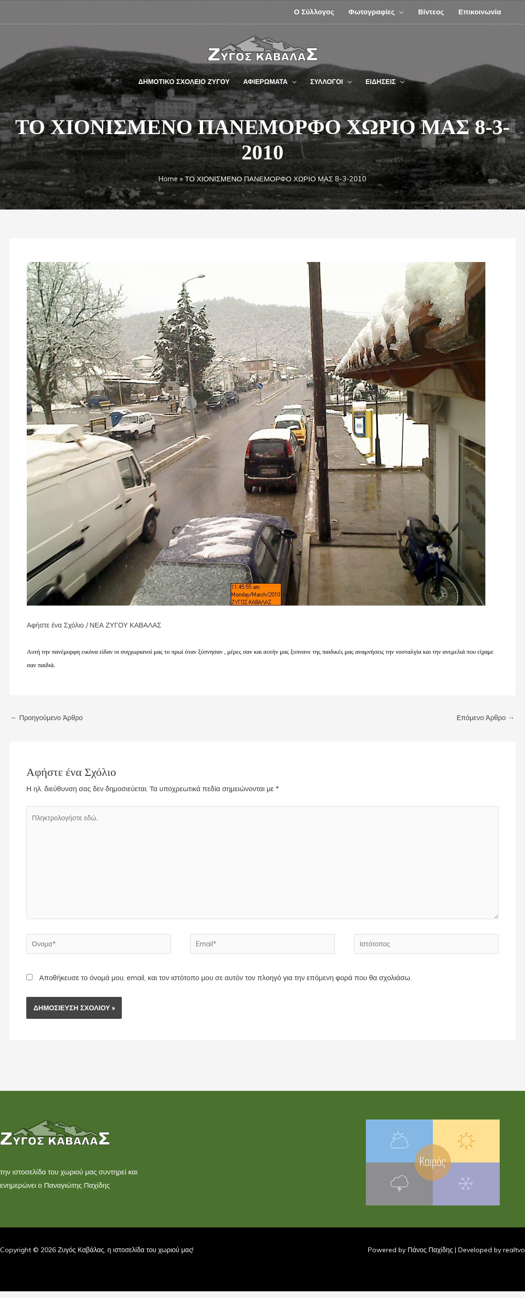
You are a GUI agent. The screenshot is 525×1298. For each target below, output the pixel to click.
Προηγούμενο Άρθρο (48, 717)
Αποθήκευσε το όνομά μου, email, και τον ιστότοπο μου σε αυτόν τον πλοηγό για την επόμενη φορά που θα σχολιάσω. (225, 984)
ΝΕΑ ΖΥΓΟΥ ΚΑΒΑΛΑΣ (129, 624)
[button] (118, 81)
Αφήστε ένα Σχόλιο (56, 624)
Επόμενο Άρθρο (484, 717)
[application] (399, 11)
